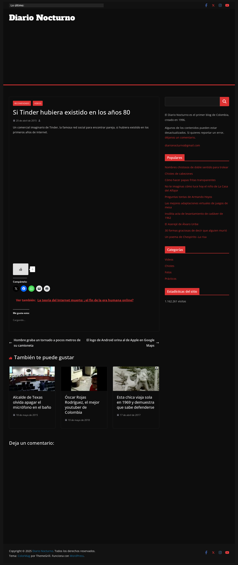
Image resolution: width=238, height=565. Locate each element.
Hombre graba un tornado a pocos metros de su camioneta (44, 343)
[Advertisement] (119, 55)
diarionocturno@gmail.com (182, 145)
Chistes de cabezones (179, 173)
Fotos (168, 272)
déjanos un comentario (180, 137)
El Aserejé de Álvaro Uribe (181, 224)
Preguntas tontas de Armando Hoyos (188, 197)
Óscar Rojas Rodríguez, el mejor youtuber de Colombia (82, 405)
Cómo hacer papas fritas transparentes (190, 180)
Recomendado (21, 103)
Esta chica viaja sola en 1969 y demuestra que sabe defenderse (135, 402)
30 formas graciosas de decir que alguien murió (196, 230)
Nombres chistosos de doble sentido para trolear (196, 167)
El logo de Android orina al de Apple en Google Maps (122, 343)
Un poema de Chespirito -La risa (186, 237)
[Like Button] (20, 269)
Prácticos (170, 278)
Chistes (169, 266)
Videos (37, 103)
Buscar (224, 101)
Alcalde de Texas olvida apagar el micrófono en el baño (32, 402)
